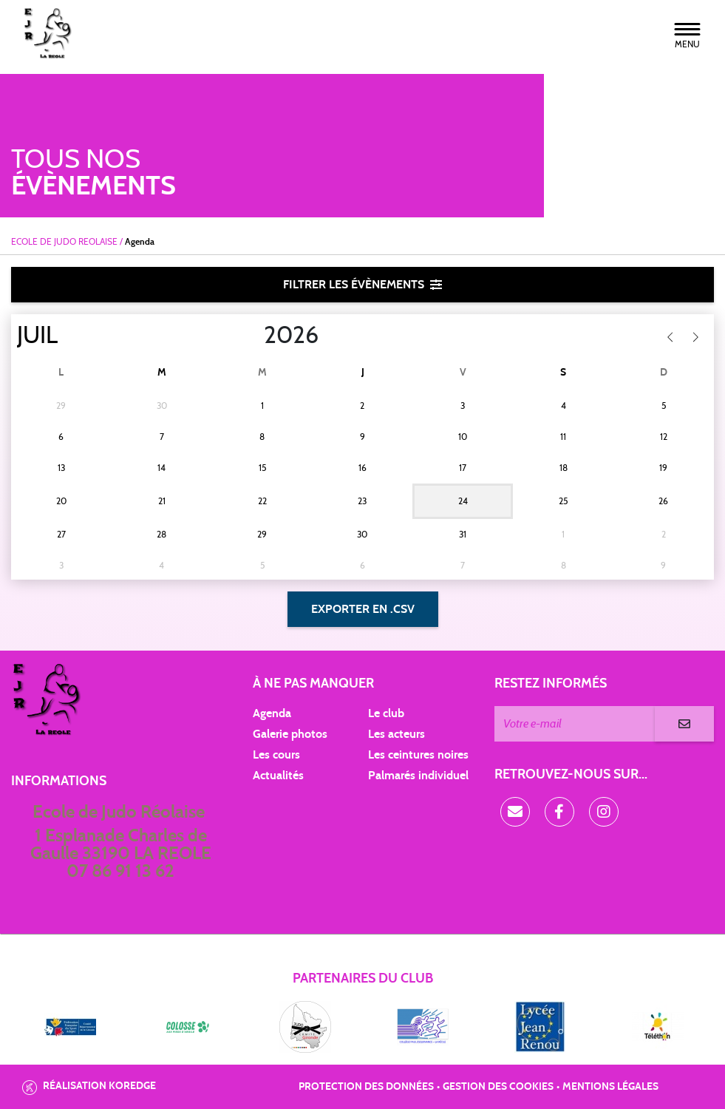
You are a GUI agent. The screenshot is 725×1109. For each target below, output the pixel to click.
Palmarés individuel (418, 775)
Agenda (272, 713)
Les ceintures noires (418, 755)
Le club (386, 713)
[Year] (252, 335)
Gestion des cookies (498, 1087)
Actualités (278, 775)
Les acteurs (396, 734)
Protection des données (366, 1087)
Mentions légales (610, 1087)
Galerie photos (290, 734)
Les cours (276, 755)
